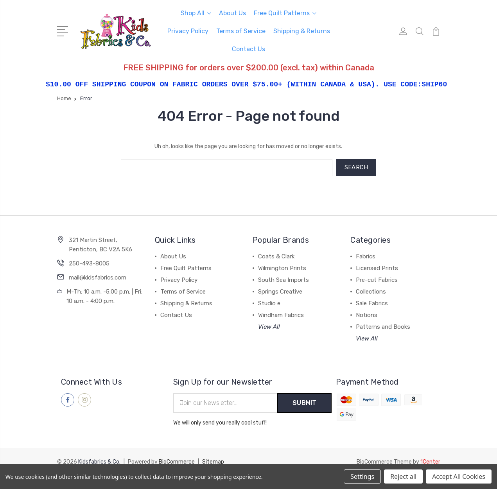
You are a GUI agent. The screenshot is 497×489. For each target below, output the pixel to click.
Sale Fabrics (372, 303)
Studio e (269, 303)
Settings (362, 476)
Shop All (196, 13)
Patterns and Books (383, 326)
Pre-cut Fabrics (377, 279)
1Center (430, 462)
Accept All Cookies (458, 476)
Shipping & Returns (301, 31)
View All (269, 326)
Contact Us (248, 49)
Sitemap (213, 462)
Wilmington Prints (282, 268)
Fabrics (365, 256)
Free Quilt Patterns (285, 13)
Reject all (403, 476)
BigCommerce (177, 462)
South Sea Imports (283, 279)
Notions (366, 315)
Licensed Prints (377, 268)
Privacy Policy (187, 31)
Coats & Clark (276, 256)
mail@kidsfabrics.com (97, 277)
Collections (371, 291)
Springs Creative (280, 291)
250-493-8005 (89, 263)
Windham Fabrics (281, 315)
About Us (232, 13)
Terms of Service (241, 31)
